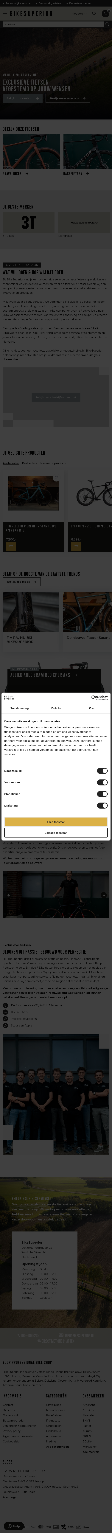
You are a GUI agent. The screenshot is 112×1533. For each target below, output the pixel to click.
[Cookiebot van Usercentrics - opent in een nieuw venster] (91, 697)
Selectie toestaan (56, 832)
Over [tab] (92, 708)
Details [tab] (56, 708)
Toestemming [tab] (20, 708)
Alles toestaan (56, 821)
